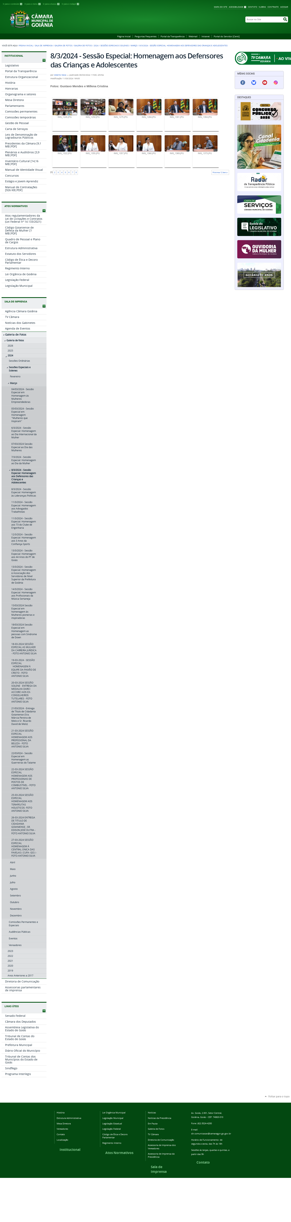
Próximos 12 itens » (220, 172)
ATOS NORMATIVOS (16, 206)
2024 (96, 45)
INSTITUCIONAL (14, 55)
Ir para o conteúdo (13, 4)
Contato (252, 7)
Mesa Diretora (64, 1123)
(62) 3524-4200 (204, 1123)
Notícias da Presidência (159, 1118)
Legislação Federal (111, 1128)
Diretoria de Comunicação (161, 1139)
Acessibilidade (236, 7)
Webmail (193, 36)
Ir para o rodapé (70, 4)
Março (134, 45)
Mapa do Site (220, 7)
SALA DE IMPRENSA (16, 301)
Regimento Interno (111, 1142)
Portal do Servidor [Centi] (227, 36)
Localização (62, 1139)
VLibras (262, 7)
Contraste (273, 7)
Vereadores (62, 1128)
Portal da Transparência (173, 36)
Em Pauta (152, 1123)
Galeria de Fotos (63, 45)
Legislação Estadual (112, 1123)
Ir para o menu (33, 4)
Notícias (152, 1112)
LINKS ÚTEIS (12, 1006)
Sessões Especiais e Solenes (114, 45)
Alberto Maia (60, 75)
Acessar (284, 7)
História (61, 1112)
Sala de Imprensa (44, 45)
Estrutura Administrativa (69, 1118)
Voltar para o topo (279, 1096)
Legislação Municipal (112, 1118)
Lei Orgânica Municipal (113, 1112)
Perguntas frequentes (145, 36)
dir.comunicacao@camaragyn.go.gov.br (211, 1133)
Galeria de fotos (83, 45)
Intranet (206, 36)
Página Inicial (124, 36)
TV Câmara (153, 1134)
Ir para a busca (51, 4)
